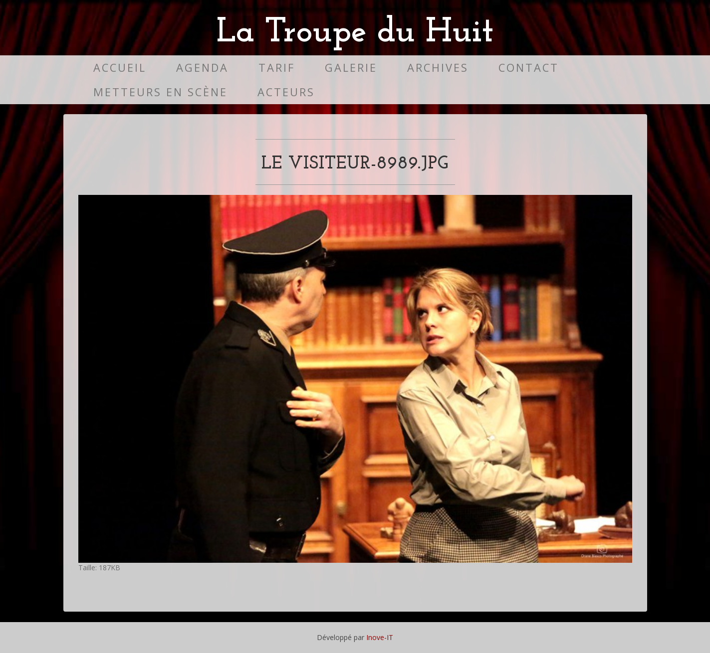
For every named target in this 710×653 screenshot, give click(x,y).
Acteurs (286, 92)
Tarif (276, 67)
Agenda (202, 67)
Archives (438, 67)
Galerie (351, 67)
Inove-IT (379, 637)
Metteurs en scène (160, 92)
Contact (528, 67)
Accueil (119, 67)
